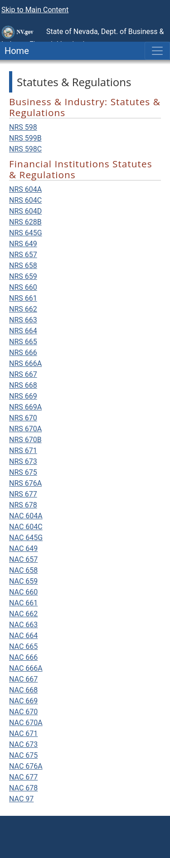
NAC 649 (23, 548)
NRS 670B (25, 439)
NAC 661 (23, 603)
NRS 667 (23, 374)
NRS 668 (23, 385)
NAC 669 (23, 701)
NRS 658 (23, 265)
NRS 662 (23, 309)
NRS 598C (25, 149)
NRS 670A (25, 428)
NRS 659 (23, 276)
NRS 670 (23, 418)
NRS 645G (25, 233)
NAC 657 (23, 559)
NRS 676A (25, 483)
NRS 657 (23, 254)
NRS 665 (23, 341)
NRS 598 (23, 127)
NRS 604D (25, 211)
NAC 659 (23, 581)
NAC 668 (23, 690)
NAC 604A (26, 516)
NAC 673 (23, 744)
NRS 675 (23, 472)
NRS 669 (23, 396)
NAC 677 (23, 777)
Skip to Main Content (34, 9)
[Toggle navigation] (157, 51)
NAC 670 (23, 711)
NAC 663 (23, 624)
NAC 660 (23, 592)
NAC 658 (23, 570)
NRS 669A (25, 407)
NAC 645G (26, 537)
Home (14, 50)
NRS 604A (25, 189)
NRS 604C (25, 200)
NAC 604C (26, 526)
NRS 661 (23, 298)
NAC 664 (23, 635)
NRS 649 (23, 243)
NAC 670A (26, 722)
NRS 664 (23, 331)
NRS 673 (23, 461)
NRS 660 (23, 287)
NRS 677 (23, 494)
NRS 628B (25, 222)
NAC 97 (21, 799)
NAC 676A (26, 766)
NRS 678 (23, 505)
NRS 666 (23, 352)
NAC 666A (26, 668)
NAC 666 (23, 657)
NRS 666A (25, 363)
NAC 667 (23, 679)
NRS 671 (23, 450)
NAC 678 (23, 788)
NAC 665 (23, 646)
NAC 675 (23, 755)
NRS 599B (25, 138)
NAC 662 (23, 613)
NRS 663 (23, 320)
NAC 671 (23, 733)
